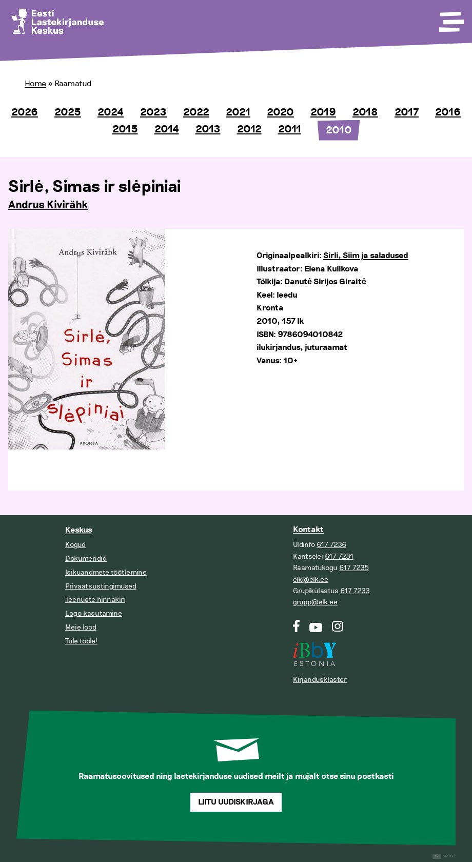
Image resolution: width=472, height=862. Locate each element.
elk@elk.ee (310, 579)
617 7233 (355, 590)
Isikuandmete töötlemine (106, 572)
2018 (365, 112)
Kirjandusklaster (320, 679)
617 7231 (339, 556)
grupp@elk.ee (315, 602)
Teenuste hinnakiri (95, 599)
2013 (208, 129)
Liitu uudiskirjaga (236, 802)
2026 (24, 112)
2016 (448, 112)
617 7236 (331, 544)
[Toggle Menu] (450, 18)
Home (35, 84)
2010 (339, 130)
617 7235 (354, 567)
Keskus (78, 530)
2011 (289, 129)
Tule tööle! (81, 641)
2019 (323, 112)
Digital (444, 856)
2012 (249, 129)
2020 (280, 112)
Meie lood (80, 627)
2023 (153, 112)
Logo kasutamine (93, 613)
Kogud (75, 544)
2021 (238, 112)
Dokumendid (86, 558)
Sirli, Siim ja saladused (365, 255)
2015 (125, 129)
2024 (110, 112)
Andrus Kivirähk (48, 205)
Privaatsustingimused (100, 586)
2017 (407, 112)
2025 (67, 112)
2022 (196, 112)
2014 (166, 129)
